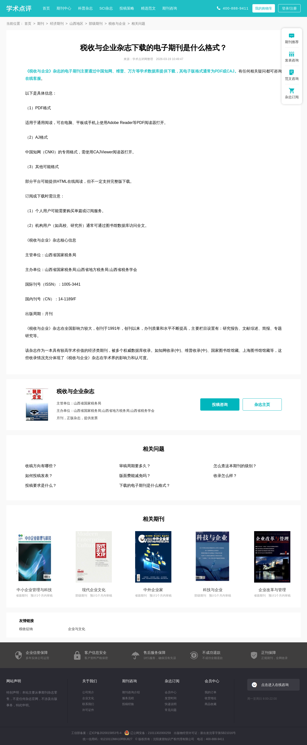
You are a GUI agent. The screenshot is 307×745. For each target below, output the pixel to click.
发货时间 (171, 698)
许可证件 (88, 710)
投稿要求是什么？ (41, 485)
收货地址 (210, 698)
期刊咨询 (169, 8)
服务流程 (128, 698)
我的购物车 (263, 8)
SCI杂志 (106, 8)
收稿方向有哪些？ (41, 466)
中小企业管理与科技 (34, 590)
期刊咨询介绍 (131, 692)
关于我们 (89, 681)
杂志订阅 (172, 681)
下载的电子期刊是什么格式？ (144, 485)
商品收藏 (210, 704)
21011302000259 (159, 733)
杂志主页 (262, 405)
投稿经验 (128, 704)
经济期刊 (57, 23)
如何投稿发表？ (39, 476)
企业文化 (88, 698)
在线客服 (33, 78)
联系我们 (88, 704)
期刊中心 (64, 8)
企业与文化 (76, 629)
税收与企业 (117, 23)
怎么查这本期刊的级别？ (235, 466)
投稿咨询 (220, 405)
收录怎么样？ (225, 476)
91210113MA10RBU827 (116, 739)
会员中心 (171, 692)
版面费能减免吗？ (135, 476)
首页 (46, 8)
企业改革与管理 (272, 590)
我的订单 (210, 692)
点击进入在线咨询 (275, 685)
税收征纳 (26, 629)
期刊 (40, 23)
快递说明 (171, 704)
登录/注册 (289, 8)
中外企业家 (153, 590)
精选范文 (148, 8)
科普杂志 (85, 8)
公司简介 (88, 692)
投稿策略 (126, 8)
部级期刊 (96, 23)
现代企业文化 (94, 590)
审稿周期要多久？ (135, 466)
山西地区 (76, 23)
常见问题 (171, 710)
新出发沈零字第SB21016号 (218, 733)
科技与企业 (213, 590)
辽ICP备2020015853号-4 (105, 733)
